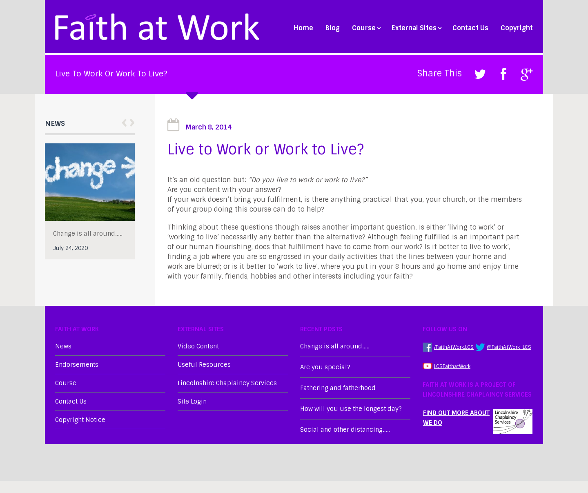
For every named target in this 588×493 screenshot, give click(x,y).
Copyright (517, 28)
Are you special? (325, 367)
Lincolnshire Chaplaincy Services (227, 383)
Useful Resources (204, 365)
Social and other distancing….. (345, 430)
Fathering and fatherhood (338, 388)
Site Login (192, 401)
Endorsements (76, 365)
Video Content (198, 346)
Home (303, 28)
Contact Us (470, 28)
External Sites (416, 28)
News (63, 346)
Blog (332, 28)
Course (365, 28)
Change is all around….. (87, 234)
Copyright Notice (80, 420)
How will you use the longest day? (351, 409)
